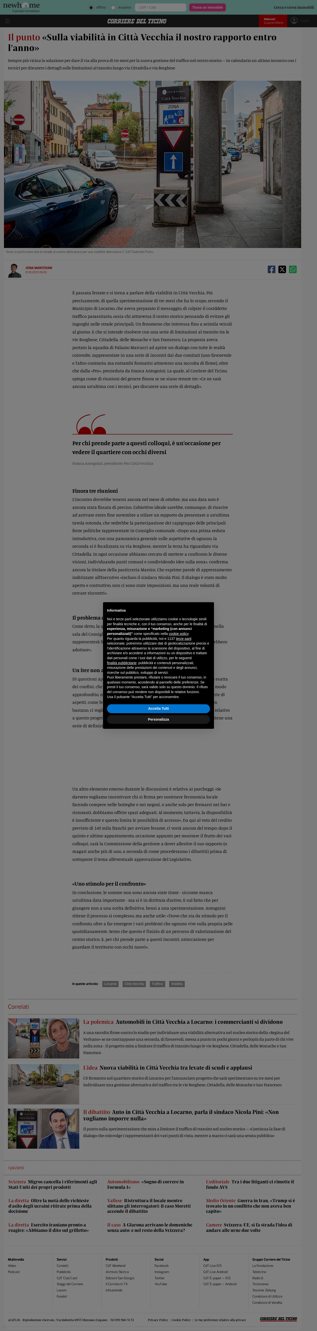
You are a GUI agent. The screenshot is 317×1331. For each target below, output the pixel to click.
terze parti (183, 639)
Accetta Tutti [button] (158, 708)
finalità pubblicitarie (121, 663)
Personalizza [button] (158, 719)
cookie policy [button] (178, 634)
